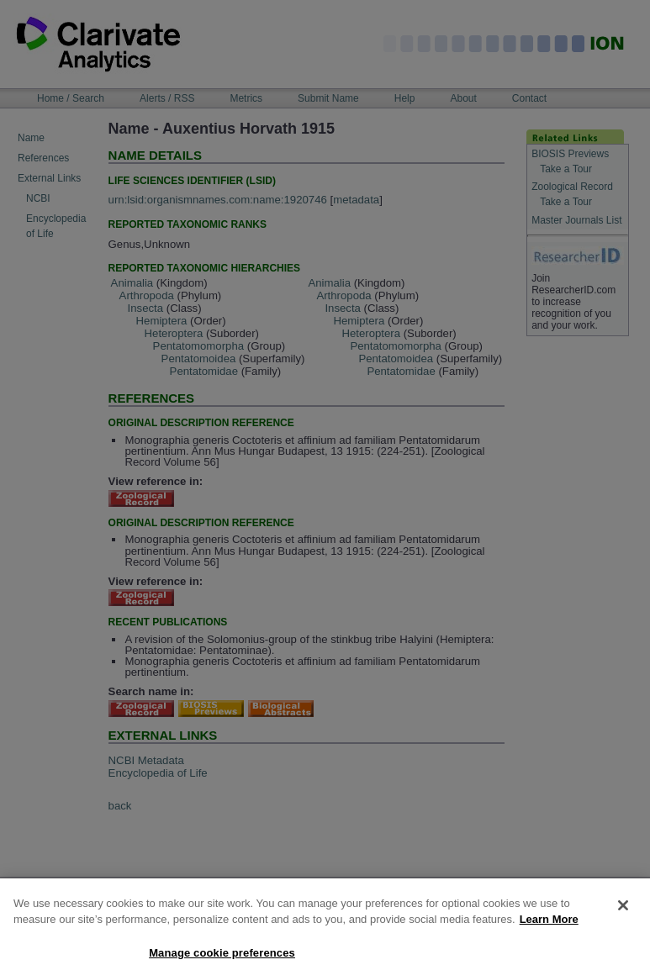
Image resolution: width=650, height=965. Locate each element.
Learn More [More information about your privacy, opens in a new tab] (549, 935)
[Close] (623, 921)
